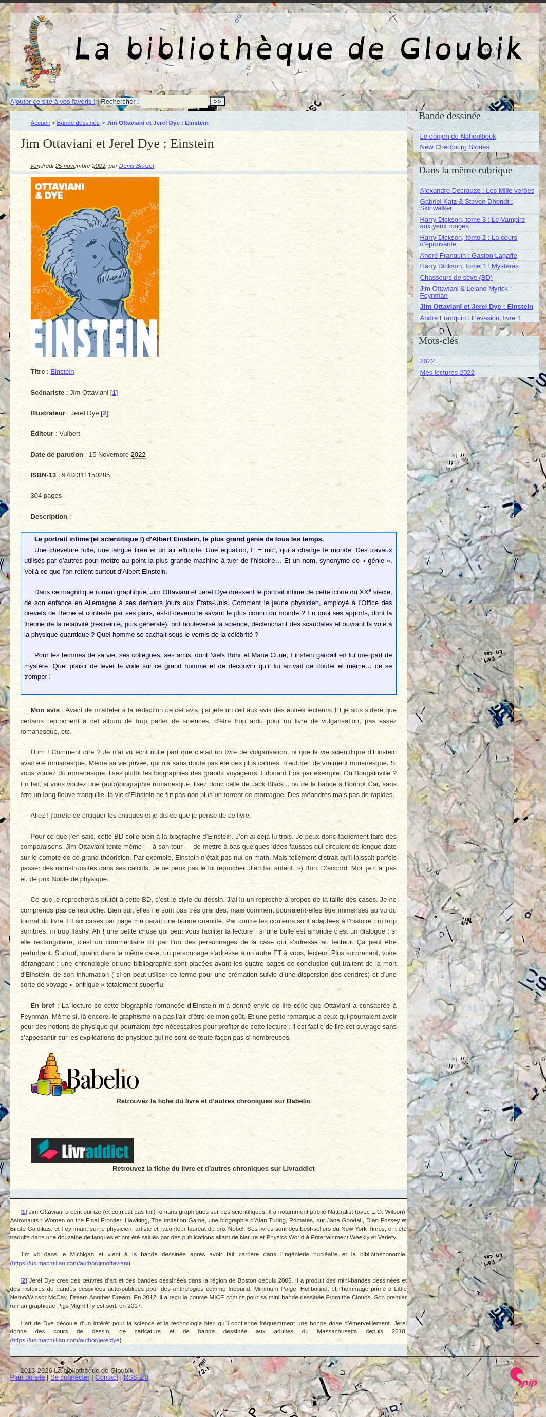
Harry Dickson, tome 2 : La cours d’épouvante (468, 241)
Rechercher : (120, 101)
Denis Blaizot (136, 165)
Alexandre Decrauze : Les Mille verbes (477, 191)
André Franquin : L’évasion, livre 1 (470, 318)
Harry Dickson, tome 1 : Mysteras (469, 266)
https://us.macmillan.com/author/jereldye (65, 1339)
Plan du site (27, 1377)
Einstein (62, 371)
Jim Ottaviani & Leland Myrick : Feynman (466, 292)
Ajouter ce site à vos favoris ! (53, 101)
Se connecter (70, 1377)
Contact (106, 1377)
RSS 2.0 (136, 1377)
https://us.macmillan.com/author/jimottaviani (70, 1262)
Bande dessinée (78, 122)
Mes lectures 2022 (447, 372)
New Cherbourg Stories (454, 147)
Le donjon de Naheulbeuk (458, 136)
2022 (427, 361)
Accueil (40, 122)
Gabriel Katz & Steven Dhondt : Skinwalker (466, 205)
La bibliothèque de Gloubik (383, 40)
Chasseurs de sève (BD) (456, 277)
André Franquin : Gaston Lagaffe (468, 255)
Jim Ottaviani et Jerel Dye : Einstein (476, 306)
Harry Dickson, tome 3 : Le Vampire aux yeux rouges (472, 223)
